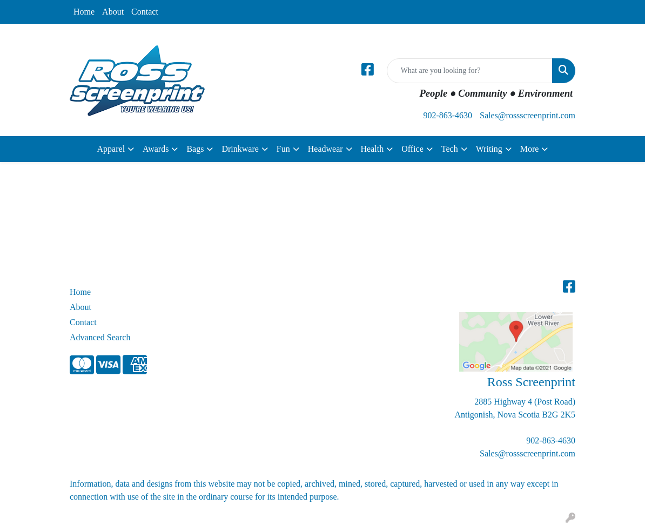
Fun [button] (283, 148)
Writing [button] (489, 148)
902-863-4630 (447, 115)
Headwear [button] (325, 148)
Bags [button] (195, 148)
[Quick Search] (470, 70)
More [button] (529, 148)
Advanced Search (100, 337)
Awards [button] (156, 148)
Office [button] (412, 148)
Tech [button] (449, 148)
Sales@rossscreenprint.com (527, 115)
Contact (144, 11)
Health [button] (372, 148)
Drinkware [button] (239, 148)
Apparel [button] (111, 148)
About (113, 11)
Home (84, 11)
